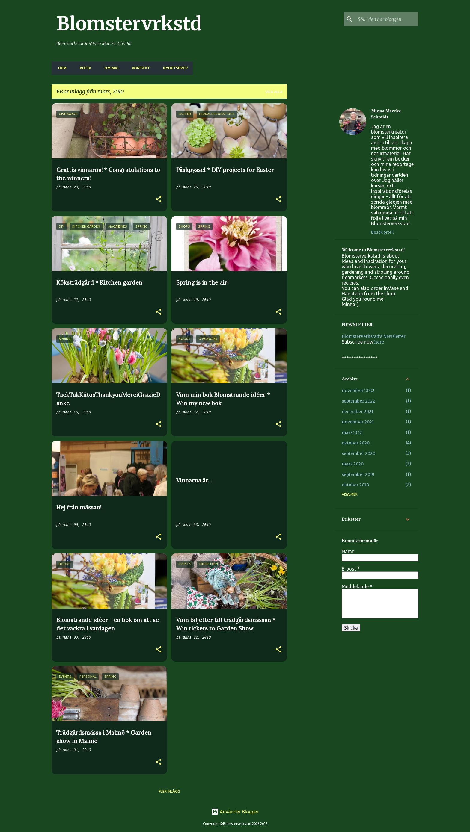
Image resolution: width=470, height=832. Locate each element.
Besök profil (382, 232)
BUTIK (83, 68)
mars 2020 (353, 464)
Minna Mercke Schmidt (386, 114)
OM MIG (110, 68)
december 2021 (357, 411)
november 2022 (358, 390)
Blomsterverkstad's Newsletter (374, 336)
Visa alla (273, 92)
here (379, 342)
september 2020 (358, 453)
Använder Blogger (235, 811)
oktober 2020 (356, 443)
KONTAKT (139, 68)
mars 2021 (352, 432)
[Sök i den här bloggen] (386, 19)
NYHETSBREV (173, 68)
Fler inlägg (169, 791)
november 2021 (358, 422)
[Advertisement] (311, 193)
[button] (158, 200)
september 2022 (358, 401)
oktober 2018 (355, 485)
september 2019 (358, 474)
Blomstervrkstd (129, 23)
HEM (60, 68)
